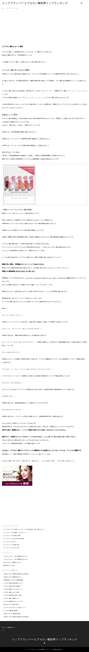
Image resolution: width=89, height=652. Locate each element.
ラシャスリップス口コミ (10, 541)
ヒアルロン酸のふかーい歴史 (11, 592)
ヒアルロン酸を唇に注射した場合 (12, 595)
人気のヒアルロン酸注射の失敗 (11, 613)
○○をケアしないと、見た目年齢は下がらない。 (16, 556)
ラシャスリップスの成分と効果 (11, 535)
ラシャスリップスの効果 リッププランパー (15, 532)
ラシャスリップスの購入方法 (11, 544)
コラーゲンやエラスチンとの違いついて (14, 607)
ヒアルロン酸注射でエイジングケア (13, 601)
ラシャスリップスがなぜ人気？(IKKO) (13, 538)
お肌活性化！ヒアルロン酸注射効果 (13, 580)
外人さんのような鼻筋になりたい (12, 562)
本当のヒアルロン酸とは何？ (11, 604)
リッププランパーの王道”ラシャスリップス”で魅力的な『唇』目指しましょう (24, 529)
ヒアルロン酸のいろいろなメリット (13, 589)
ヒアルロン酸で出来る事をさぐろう (13, 583)
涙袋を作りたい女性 (8, 565)
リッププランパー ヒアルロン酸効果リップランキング (44, 639)
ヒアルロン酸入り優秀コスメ (11, 598)
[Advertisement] (44, 30)
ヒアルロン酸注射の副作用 (10, 610)
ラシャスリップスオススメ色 (11, 547)
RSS (44, 643)
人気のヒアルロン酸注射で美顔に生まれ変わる (16, 574)
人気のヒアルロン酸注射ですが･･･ (12, 577)
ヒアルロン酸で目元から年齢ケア (12, 586)
